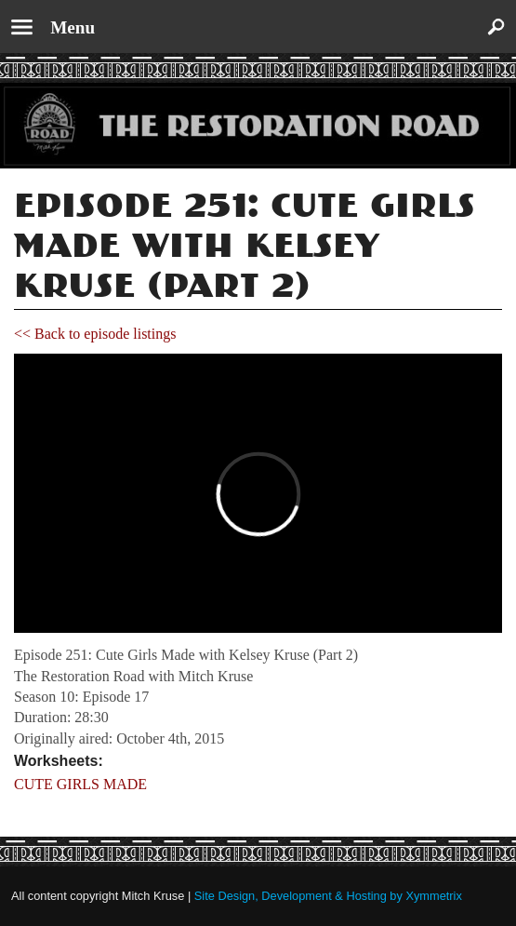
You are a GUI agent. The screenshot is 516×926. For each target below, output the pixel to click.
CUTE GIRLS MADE (80, 784)
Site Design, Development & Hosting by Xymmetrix (328, 896)
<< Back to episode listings (95, 334)
